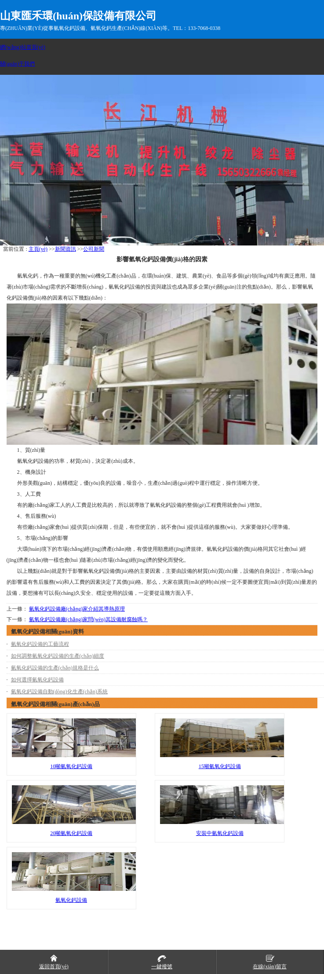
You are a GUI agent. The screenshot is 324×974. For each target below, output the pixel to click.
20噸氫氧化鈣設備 (71, 833)
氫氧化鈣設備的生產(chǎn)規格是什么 (55, 668)
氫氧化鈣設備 (71, 900)
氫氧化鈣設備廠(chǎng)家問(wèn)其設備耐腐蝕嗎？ (88, 619)
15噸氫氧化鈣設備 (220, 766)
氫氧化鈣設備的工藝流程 (40, 644)
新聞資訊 (65, 249)
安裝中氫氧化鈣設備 (220, 833)
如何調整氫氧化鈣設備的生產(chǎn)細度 (57, 656)
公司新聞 (93, 249)
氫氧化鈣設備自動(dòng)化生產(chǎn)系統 (59, 691)
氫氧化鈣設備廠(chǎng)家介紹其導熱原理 (77, 609)
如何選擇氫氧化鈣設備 (37, 680)
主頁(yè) (38, 249)
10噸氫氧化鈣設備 (71, 766)
